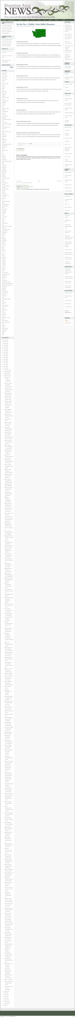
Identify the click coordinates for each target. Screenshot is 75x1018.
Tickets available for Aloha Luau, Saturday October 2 (8, 683)
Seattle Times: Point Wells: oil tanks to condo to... (8, 829)
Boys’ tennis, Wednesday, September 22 (7, 635)
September (6, 375)
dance (3, 133)
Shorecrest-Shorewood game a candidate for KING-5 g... (8, 763)
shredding (4, 288)
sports (3, 297)
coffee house (4, 122)
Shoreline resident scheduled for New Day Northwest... (8, 555)
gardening (4, 168)
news (3, 224)
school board (4, 277)
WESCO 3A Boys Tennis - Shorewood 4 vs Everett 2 (8, 824)
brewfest (3, 94)
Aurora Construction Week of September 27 (8, 560)
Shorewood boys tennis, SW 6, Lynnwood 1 (7, 737)
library (3, 207)
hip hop (3, 179)
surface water (4, 309)
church (3, 113)
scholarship (4, 275)
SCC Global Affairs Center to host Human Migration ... (8, 724)
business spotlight (5, 97)
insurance (4, 196)
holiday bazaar (5, 182)
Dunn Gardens (5, 76)
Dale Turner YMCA (68, 138)
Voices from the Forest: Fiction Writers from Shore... (8, 606)
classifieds (4, 117)
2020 (4, 350)
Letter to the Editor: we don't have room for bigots (8, 889)
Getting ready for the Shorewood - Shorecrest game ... (8, 570)
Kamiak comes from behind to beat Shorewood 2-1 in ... (8, 915)
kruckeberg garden (5, 204)
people (3, 237)
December (6, 369)
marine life (4, 210)
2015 (4, 359)
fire (2, 153)
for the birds (4, 159)
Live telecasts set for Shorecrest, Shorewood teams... (8, 976)
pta (2, 252)
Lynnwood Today (68, 300)
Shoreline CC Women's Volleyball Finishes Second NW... (8, 910)
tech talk (3, 312)
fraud (3, 162)
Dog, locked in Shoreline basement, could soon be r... (8, 456)
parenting (4, 233)
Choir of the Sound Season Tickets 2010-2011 (7, 424)
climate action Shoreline (6, 119)
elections (3, 142)
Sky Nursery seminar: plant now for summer (8, 884)
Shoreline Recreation (69, 112)
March (5, 999)
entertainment (4, 145)
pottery (3, 249)
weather (3, 326)
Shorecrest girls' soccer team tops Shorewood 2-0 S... (8, 515)
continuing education (6, 127)
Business (20, 20)
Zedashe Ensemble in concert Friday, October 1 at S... (8, 452)
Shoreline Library (68, 187)
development (4, 136)
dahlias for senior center (6, 131)
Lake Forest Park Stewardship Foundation (68, 149)
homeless (4, 187)
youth (3, 334)
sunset (3, 308)
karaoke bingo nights (6, 201)
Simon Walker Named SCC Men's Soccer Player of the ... (8, 654)
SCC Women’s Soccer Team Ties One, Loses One (8, 905)
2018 (4, 354)
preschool (4, 250)
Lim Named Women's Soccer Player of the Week (8, 659)
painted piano (4, 232)
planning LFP (4, 240)
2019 (4, 352)
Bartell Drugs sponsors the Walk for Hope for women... (8, 703)
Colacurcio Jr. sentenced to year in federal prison (8, 542)
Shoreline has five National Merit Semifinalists (7, 971)
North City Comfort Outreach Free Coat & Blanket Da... (8, 390)
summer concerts (5, 305)
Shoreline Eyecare (68, 249)
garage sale (4, 165)
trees (3, 323)
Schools (56, 20)
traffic (3, 319)
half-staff (3, 175)
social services (5, 292)
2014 (4, 361)
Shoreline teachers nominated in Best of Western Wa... (8, 845)
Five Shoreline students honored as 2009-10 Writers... (8, 879)
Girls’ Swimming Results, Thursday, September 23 (8, 494)
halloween (4, 176)
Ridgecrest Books (68, 184)
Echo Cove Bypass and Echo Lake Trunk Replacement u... (8, 874)
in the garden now (5, 195)
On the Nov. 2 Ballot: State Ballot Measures (8, 406)
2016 (4, 357)
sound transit (4, 295)
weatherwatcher (5, 328)
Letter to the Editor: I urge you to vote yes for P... (8, 591)
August (5, 991)
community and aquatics (6, 124)
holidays (3, 184)
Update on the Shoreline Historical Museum (8, 644)
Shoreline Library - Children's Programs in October (8, 416)
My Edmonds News (68, 292)
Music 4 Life (67, 141)
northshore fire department (7, 226)
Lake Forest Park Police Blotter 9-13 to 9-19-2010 (8, 565)
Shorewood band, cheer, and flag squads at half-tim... (8, 920)
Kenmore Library (68, 172)
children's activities (5, 108)
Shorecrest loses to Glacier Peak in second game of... (8, 856)
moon (3, 215)
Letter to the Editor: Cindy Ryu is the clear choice (8, 747)
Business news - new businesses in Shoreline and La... (8, 670)
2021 (4, 348)
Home (4, 20)
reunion (3, 266)
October (6, 373)
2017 (4, 355)
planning (3, 238)
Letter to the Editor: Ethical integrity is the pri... (8, 803)
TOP (74, 1016)
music (3, 221)
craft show (4, 128)
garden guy (4, 167)
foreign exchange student (7, 161)
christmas (4, 110)
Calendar (66, 74)
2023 (4, 345)
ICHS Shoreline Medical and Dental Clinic (68, 226)
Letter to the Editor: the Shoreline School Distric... (8, 983)
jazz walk (3, 198)
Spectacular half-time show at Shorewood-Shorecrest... (8, 580)
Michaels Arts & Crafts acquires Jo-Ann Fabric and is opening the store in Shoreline (68, 28)
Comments (68, 323)
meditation (4, 212)
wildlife (3, 333)
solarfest (3, 294)
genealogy (4, 170)
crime (3, 130)
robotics (3, 269)
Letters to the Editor (68, 84)
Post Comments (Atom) (27, 182)
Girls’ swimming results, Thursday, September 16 (8, 934)
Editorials (66, 87)
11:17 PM (27, 143)
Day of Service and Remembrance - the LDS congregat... (8, 533)
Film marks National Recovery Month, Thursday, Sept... (8, 790)
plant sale (4, 241)
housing (3, 190)
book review (4, 93)
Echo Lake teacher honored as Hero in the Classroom (8, 955)
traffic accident (5, 320)
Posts (67, 320)
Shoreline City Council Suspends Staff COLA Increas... (8, 510)
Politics (27, 20)
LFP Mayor (4, 77)
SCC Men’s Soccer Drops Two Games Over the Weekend (8, 900)
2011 (4, 366)
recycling (3, 263)
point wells (4, 244)
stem (3, 300)
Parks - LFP (67, 204)
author (3, 85)
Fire (44, 20)
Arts (33, 20)
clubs (3, 120)
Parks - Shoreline (68, 207)
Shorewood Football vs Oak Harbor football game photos (8, 924)
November (6, 371)
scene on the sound (6, 274)
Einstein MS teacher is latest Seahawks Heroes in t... (8, 489)
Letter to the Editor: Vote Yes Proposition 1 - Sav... (8, 819)
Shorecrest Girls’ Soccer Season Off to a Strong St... (8, 610)
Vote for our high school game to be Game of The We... (8, 774)
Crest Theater (67, 95)
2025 (4, 341)
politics (3, 247)
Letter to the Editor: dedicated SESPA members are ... (8, 866)
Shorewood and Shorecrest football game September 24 (8, 575)
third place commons (6, 317)
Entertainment (12, 20)
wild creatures (4, 329)
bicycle (3, 88)
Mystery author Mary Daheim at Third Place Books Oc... (8, 505)
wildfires (3, 331)
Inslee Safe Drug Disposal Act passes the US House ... (8, 461)
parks (3, 235)
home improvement (5, 185)
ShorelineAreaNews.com (22, 185)
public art (3, 254)
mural (3, 218)
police (3, 246)
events (3, 148)
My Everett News (68, 303)
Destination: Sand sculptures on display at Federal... (8, 471)
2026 (4, 339)
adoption (3, 80)
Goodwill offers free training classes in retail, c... (8, 798)
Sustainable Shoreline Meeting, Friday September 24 (8, 946)
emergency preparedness (7, 144)
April (5, 998)
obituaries (4, 227)
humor (3, 192)
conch (3, 125)
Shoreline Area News (27, 186)
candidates (4, 102)
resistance (4, 264)
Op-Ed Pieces (67, 90)
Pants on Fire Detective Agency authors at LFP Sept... (8, 814)
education (4, 141)
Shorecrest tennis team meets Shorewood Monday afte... (8, 520)
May (5, 996)
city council (4, 114)
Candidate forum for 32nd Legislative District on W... (8, 434)
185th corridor (4, 72)
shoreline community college (7, 283)
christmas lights (5, 111)
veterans (3, 325)
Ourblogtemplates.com (12, 1016)
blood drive (4, 91)
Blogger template (2, 1016)
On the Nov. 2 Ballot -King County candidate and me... (8, 385)
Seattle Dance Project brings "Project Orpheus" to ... (8, 834)
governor (3, 173)
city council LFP (5, 116)
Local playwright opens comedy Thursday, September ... (8, 698)
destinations (4, 134)
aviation (3, 86)
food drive (4, 156)
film (2, 151)
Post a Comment (20, 150)
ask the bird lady (5, 83)
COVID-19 (4, 74)
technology (4, 314)
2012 (4, 364)
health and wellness (6, 178)
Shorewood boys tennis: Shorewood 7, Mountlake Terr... (8, 742)
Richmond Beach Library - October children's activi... (8, 398)
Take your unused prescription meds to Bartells (8, 466)
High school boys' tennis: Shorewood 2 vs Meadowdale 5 (8, 447)
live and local (4, 209)
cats (3, 107)
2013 (4, 362)
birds (3, 89)
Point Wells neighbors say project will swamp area (8, 719)
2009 (4, 1005)
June (5, 994)
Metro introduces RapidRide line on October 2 (8, 551)
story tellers (4, 302)
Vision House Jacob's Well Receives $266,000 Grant (8, 630)
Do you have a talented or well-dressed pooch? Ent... (8, 729)
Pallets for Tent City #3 (8, 979)
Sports (50, 20)
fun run (3, 164)
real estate (4, 258)
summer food (4, 306)
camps (3, 99)
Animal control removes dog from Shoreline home (8, 429)
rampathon (4, 257)
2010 (4, 368)
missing (3, 213)
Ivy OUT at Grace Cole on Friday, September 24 (8, 988)
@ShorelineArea (24, 188)
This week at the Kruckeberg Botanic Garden (8, 758)
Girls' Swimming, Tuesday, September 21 (8, 640)
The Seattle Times (68, 306)
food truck (4, 158)
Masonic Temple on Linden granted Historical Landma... (8, 481)
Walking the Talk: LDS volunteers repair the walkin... (8, 537)
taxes (3, 311)
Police (39, 20)
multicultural (4, 216)
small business (5, 291)
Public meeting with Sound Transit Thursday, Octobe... (8, 411)
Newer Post (18, 180)
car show (3, 103)
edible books (4, 139)
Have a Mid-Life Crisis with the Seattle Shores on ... (8, 476)
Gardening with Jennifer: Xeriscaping (7, 951)
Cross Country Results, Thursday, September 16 (8, 785)
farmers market (5, 150)
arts (2, 82)
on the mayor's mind (6, 229)
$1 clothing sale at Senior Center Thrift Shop (8, 960)
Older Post (59, 180)
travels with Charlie (5, 322)
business (3, 96)
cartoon (3, 105)
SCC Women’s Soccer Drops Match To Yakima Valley (8, 678)
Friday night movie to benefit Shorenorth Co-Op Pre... (8, 861)
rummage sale (4, 272)
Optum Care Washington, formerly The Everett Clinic (69, 237)
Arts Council (67, 130)
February (6, 1001)
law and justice (5, 206)
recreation (4, 261)
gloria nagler (4, 172)
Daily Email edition (21, 189)
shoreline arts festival (6, 281)
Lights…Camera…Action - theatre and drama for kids (8, 708)
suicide (3, 303)
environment (4, 147)
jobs (3, 199)
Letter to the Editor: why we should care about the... (8, 442)
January (6, 1003)
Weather (63, 20)
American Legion (68, 127)
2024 (4, 343)
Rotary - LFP (67, 144)
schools (3, 278)
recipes (3, 260)
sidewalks (4, 289)
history (3, 181)
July (5, 992)
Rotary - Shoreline (68, 153)
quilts (3, 255)
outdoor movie (4, 230)
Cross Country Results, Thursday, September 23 (8, 619)
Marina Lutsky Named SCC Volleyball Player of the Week (8, 649)
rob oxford (4, 268)
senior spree (4, 280)
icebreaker (4, 193)
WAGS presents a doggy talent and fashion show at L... (8, 524)
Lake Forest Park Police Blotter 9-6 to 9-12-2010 (8, 929)
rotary (3, 271)
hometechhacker (5, 189)
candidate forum (5, 100)
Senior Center (4, 79)
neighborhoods (5, 223)
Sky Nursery (67, 210)
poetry (3, 243)
